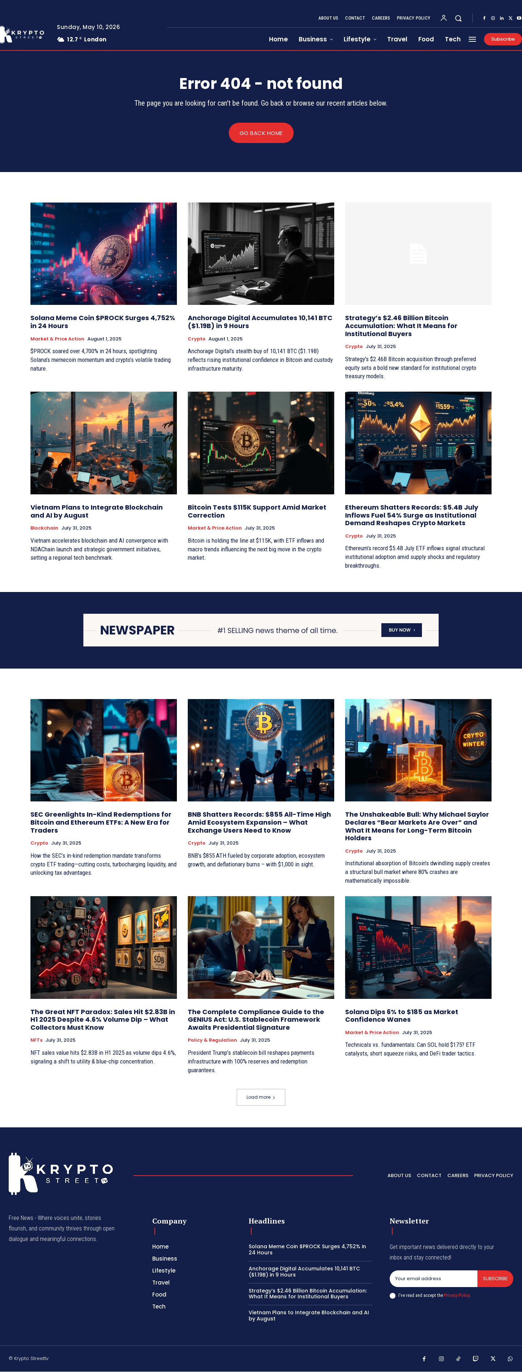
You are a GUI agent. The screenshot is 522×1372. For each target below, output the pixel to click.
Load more (261, 1097)
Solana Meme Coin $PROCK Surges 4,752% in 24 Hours (102, 322)
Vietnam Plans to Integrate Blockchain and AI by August (96, 511)
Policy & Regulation (212, 1041)
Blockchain (44, 528)
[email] (433, 1279)
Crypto (197, 339)
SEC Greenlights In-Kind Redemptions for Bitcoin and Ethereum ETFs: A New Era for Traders (100, 822)
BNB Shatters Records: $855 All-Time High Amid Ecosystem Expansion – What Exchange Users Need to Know (259, 822)
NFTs (36, 1041)
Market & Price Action (57, 339)
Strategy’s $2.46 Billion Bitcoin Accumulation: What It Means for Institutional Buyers (401, 326)
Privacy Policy (456, 1295)
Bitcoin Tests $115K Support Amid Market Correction (257, 511)
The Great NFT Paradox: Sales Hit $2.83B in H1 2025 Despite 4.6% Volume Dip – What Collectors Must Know (102, 1019)
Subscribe (495, 1278)
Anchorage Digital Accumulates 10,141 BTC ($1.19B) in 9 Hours (260, 322)
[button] (458, 18)
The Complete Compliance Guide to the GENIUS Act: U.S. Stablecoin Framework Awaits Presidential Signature (256, 1019)
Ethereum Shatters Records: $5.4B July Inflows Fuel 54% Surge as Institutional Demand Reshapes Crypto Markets (411, 515)
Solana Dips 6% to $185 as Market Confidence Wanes (401, 1015)
